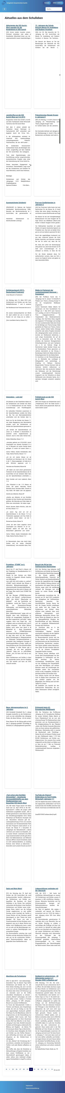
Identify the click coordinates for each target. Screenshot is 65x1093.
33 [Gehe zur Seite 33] (42, 1069)
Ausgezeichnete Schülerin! (16, 203)
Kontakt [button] (47, 3)
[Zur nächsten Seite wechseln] (48, 1069)
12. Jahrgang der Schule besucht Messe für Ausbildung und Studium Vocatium (46, 27)
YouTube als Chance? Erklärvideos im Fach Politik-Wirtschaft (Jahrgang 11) (46, 797)
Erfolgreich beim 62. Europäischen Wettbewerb (45, 708)
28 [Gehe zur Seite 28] (24, 1069)
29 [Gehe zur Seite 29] (27, 1069)
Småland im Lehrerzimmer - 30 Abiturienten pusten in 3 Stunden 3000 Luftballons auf (46, 978)
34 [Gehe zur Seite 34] (45, 1069)
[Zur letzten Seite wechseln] (52, 1069)
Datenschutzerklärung (32, 1088)
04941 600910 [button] (57, 3)
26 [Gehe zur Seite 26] (16, 1069)
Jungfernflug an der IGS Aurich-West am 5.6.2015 (15, 116)
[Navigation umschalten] (4, 9)
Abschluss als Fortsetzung (16, 976)
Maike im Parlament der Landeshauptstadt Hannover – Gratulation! (46, 292)
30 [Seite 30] (31, 1069)
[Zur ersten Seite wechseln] (6, 1069)
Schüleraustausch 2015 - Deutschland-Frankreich (15, 291)
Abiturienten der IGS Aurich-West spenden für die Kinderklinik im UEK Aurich (16, 27)
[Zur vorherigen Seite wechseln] (9, 1069)
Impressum (29, 1085)
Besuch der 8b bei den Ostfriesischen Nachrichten (45, 566)
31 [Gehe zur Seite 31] (34, 1069)
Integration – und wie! (14, 397)
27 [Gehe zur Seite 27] (20, 1069)
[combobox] (54, 9)
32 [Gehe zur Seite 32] (38, 1069)
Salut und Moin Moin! (14, 889)
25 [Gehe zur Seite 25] (13, 1069)
